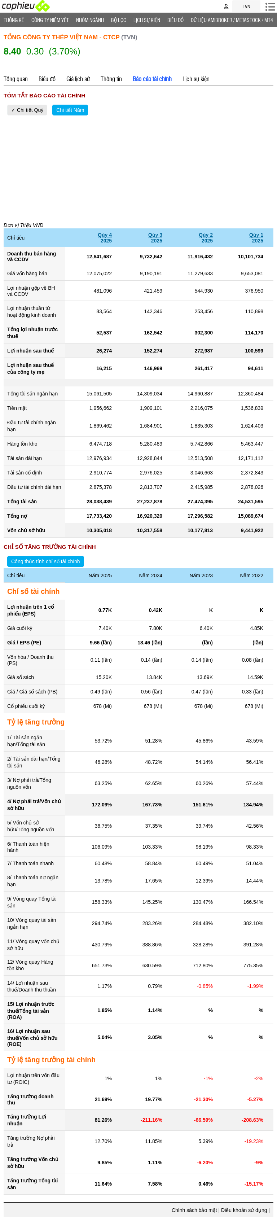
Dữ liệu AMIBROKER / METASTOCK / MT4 (232, 20)
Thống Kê (14, 20)
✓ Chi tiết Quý (27, 110)
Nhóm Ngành (90, 20)
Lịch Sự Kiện (146, 20)
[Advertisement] (138, 167)
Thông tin (111, 79)
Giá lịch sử (78, 79)
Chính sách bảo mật (194, 1210)
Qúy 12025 (256, 238)
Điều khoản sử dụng (244, 1210)
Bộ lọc (118, 20)
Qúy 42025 (105, 238)
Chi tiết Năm (70, 110)
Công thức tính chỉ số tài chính (45, 561)
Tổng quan (16, 79)
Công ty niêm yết (50, 20)
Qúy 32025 (155, 238)
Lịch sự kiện (196, 79)
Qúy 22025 (206, 238)
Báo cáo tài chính (152, 79)
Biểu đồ (175, 20)
